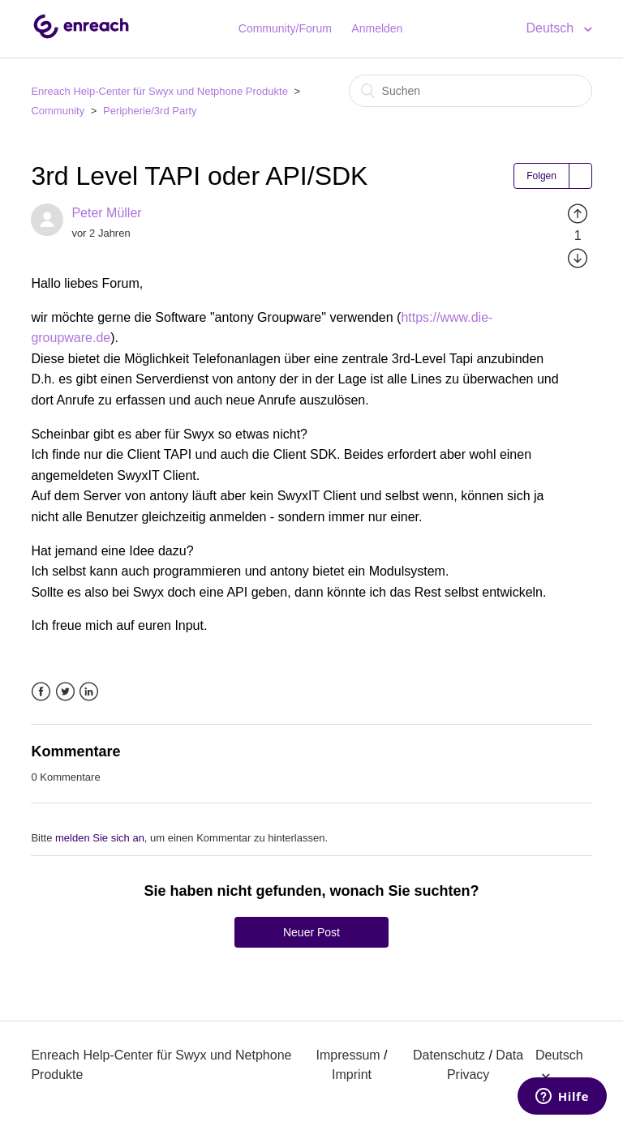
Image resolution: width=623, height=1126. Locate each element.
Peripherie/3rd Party (150, 111)
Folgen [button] (541, 176)
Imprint (352, 1074)
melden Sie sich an (99, 838)
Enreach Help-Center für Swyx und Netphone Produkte (159, 91)
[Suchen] (470, 91)
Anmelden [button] (376, 28)
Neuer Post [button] (311, 932)
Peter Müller (106, 213)
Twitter (65, 692)
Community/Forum (285, 28)
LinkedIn (89, 692)
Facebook (41, 692)
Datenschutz (449, 1055)
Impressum (348, 1055)
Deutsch (551, 28)
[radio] (577, 213)
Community (57, 111)
